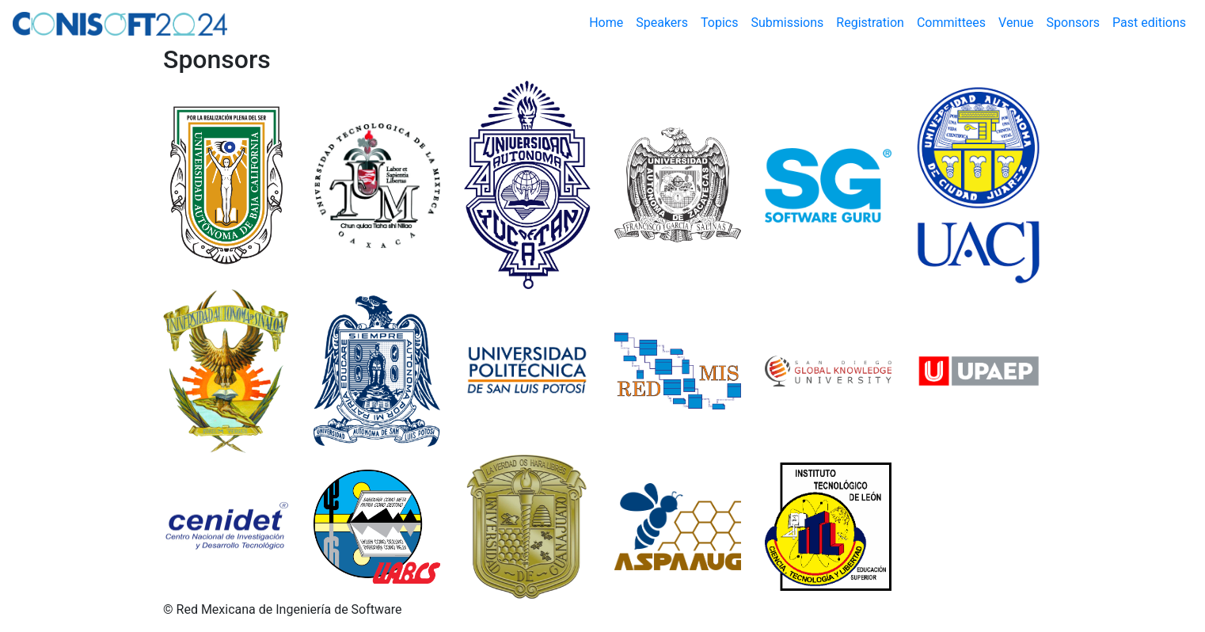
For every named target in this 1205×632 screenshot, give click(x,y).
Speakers (662, 22)
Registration (870, 22)
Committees (951, 22)
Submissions (787, 22)
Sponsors (1073, 22)
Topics (719, 22)
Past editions (1149, 22)
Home (609, 21)
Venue (1015, 22)
